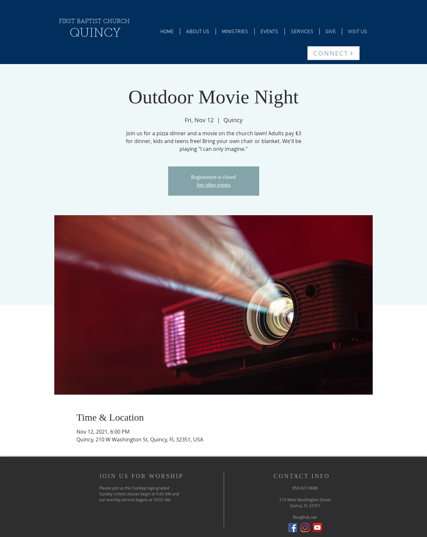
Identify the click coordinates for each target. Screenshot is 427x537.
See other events (213, 185)
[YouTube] (317, 527)
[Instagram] (305, 527)
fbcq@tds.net (305, 517)
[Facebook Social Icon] (292, 527)
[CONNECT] (333, 53)
